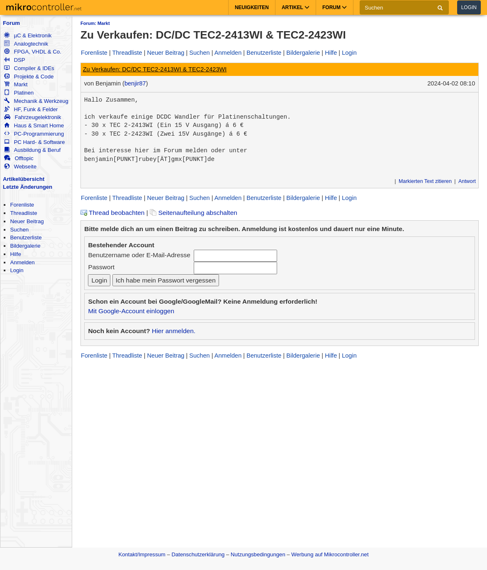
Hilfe (15, 254)
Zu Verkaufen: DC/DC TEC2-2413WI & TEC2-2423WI (155, 69)
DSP (14, 60)
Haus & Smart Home (34, 125)
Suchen (19, 230)
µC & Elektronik (27, 35)
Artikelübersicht (23, 179)
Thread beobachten (112, 212)
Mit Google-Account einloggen (131, 310)
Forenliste (22, 205)
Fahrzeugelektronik (32, 117)
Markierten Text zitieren (425, 181)
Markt (15, 84)
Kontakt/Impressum (141, 554)
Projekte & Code (29, 76)
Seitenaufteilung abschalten (193, 212)
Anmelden (22, 262)
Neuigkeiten (252, 7)
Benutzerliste (25, 237)
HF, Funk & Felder (31, 109)
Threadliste (23, 213)
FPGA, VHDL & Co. (32, 52)
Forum (11, 23)
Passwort (101, 266)
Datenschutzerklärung (197, 554)
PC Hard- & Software (34, 142)
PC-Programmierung (34, 134)
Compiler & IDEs (29, 68)
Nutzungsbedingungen (258, 554)
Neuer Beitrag (27, 221)
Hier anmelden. (173, 330)
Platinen (19, 93)
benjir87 (135, 83)
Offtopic (18, 158)
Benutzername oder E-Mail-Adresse (139, 254)
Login (469, 7)
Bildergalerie (25, 246)
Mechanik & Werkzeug (36, 101)
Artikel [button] (295, 7)
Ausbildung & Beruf (32, 150)
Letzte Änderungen (27, 187)
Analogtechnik (26, 44)
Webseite (20, 166)
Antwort (467, 181)
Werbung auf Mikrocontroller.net (329, 554)
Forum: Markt (95, 23)
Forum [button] (334, 7)
